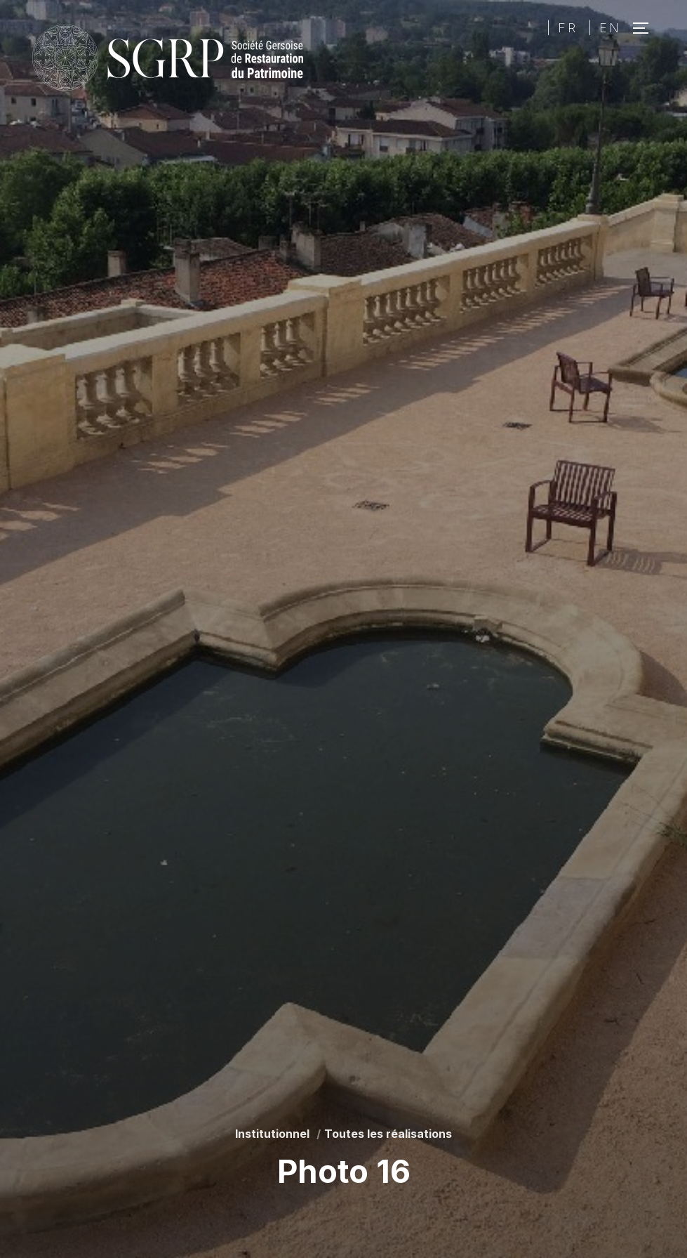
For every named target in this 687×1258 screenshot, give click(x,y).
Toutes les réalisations (388, 1134)
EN (610, 27)
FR (568, 27)
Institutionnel (272, 1134)
